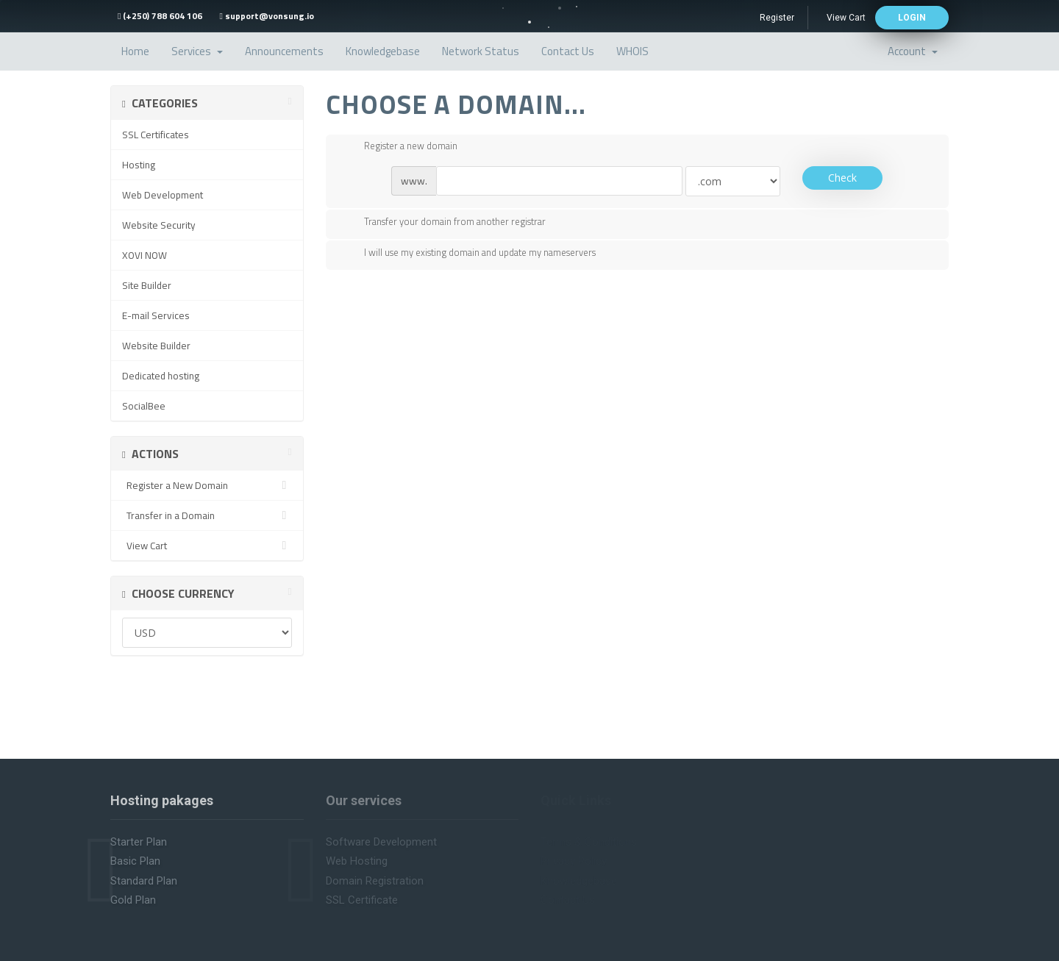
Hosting (138, 164)
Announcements (284, 51)
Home (135, 51)
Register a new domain (398, 147)
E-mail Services (156, 315)
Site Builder (146, 285)
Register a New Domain (207, 485)
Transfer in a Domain (207, 515)
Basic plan (135, 861)
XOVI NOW (144, 255)
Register (777, 17)
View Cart (846, 17)
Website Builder (156, 345)
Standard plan (143, 880)
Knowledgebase (383, 51)
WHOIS (632, 51)
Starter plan (138, 842)
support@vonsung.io (266, 16)
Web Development (162, 194)
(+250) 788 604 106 (160, 16)
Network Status (480, 51)
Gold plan (133, 900)
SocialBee (143, 406)
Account (913, 51)
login (912, 17)
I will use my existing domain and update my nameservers (468, 254)
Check (842, 178)
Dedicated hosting (160, 375)
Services (197, 51)
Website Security (159, 225)
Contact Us (567, 51)
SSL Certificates (155, 134)
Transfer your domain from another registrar (443, 223)
